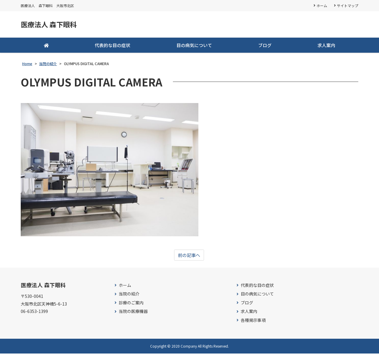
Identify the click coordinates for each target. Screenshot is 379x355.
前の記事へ (189, 256)
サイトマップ (347, 5)
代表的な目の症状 (112, 46)
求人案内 (326, 46)
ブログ (265, 46)
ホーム (321, 5)
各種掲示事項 (253, 322)
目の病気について (194, 46)
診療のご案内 (131, 304)
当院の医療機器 (133, 313)
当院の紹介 (129, 295)
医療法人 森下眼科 (52, 25)
